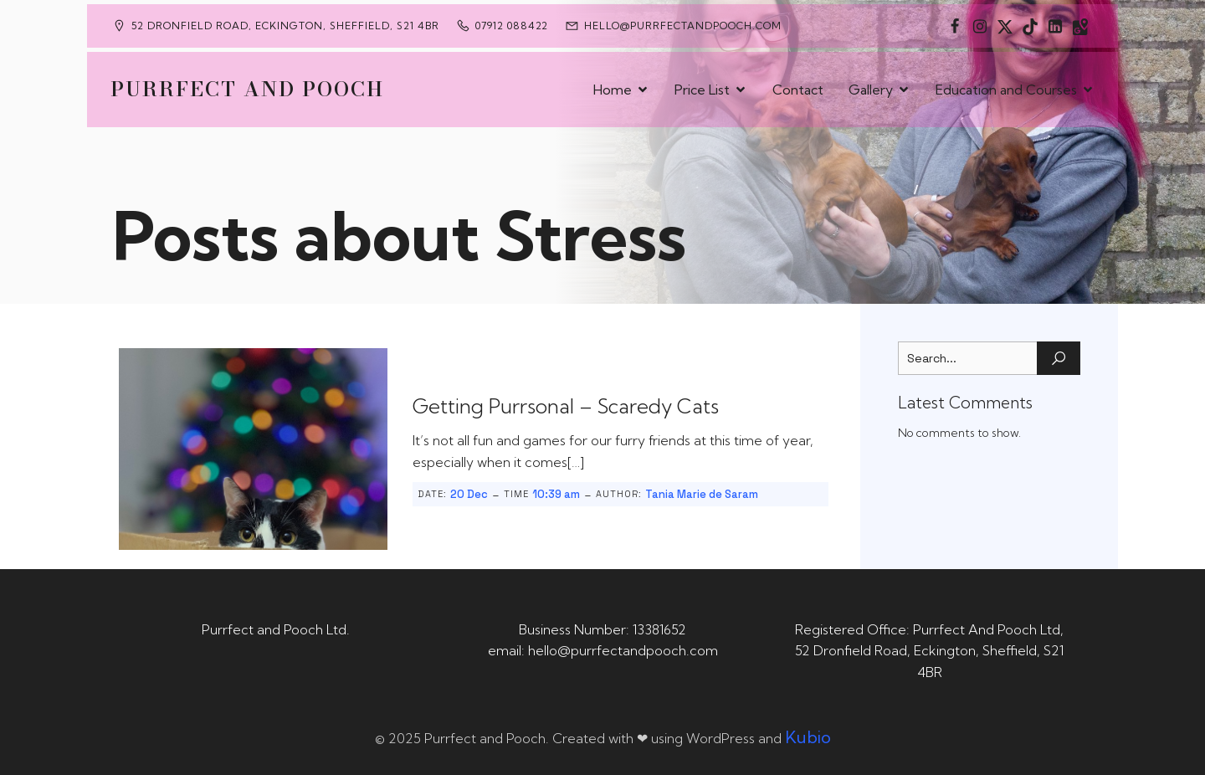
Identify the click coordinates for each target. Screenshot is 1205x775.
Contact (797, 89)
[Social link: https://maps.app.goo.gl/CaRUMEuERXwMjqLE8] (1080, 26)
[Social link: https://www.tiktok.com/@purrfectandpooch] (1030, 26)
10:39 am (556, 494)
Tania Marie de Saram (701, 494)
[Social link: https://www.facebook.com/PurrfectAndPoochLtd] (954, 26)
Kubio (808, 736)
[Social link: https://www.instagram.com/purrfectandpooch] (979, 26)
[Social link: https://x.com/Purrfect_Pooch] (1005, 26)
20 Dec (469, 494)
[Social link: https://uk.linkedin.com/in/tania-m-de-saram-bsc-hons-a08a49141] (1055, 26)
